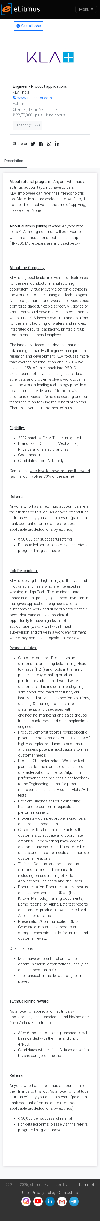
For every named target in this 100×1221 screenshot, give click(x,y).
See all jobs (28, 26)
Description (13, 161)
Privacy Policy (44, 1193)
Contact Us (68, 1193)
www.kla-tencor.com (32, 98)
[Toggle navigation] (86, 9)
